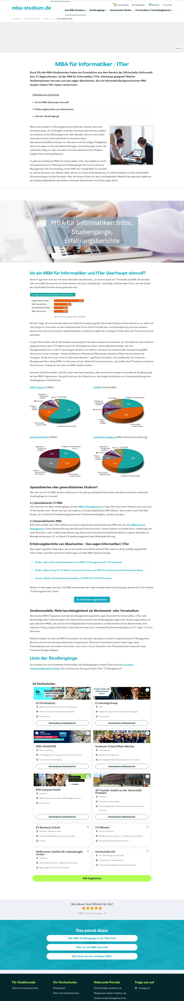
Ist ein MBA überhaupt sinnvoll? (51, 102)
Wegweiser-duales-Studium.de (110, 993)
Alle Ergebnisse (92, 878)
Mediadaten (59, 988)
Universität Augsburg (104, 437)
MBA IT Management (89, 506)
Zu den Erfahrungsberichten (92, 599)
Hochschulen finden (121, 10)
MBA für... (48, 18)
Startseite (16, 18)
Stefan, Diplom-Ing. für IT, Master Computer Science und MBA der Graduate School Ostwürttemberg (89, 570)
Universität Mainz (39, 437)
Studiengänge (97, 10)
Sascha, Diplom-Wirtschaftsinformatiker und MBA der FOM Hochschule (73, 578)
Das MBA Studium (74, 10)
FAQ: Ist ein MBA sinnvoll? (92, 947)
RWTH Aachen (37, 387)
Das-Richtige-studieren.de (108, 988)
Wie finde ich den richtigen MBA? (92, 956)
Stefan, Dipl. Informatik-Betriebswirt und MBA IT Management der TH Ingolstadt (78, 562)
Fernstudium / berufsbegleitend (152, 10)
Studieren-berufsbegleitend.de (110, 998)
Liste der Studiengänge (46, 116)
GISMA (97, 387)
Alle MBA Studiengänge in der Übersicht (92, 938)
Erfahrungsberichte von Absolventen (54, 109)
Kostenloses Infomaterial (62, 723)
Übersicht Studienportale (25, 988)
